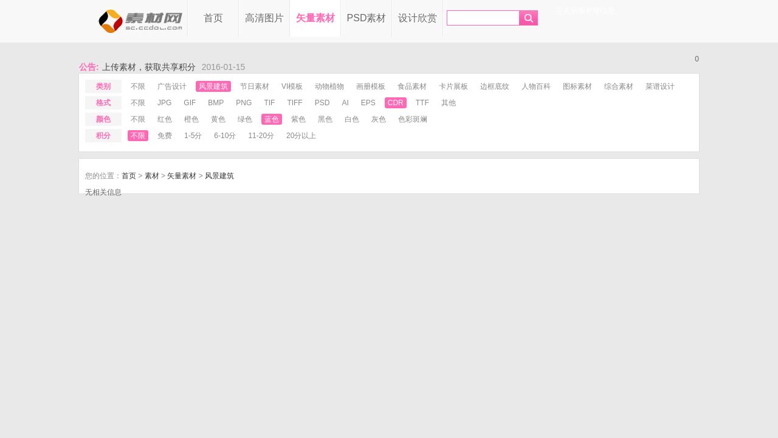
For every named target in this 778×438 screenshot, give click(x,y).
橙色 (191, 119)
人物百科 (536, 86)
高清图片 (264, 18)
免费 (164, 135)
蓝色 (271, 119)
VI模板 (292, 86)
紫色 (298, 119)
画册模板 (370, 86)
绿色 (245, 119)
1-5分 (193, 135)
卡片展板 (453, 86)
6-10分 (225, 135)
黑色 (325, 119)
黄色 (218, 119)
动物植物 (329, 86)
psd (322, 103)
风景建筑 (213, 86)
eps (368, 103)
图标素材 (577, 86)
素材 (152, 176)
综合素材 (618, 86)
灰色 (378, 119)
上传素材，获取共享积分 (149, 67)
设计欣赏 (417, 18)
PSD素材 (367, 18)
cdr (396, 103)
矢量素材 (315, 18)
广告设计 (172, 86)
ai (345, 103)
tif (269, 103)
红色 (164, 119)
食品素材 (412, 86)
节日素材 (254, 86)
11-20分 (261, 135)
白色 (352, 119)
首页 (213, 18)
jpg (164, 103)
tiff (294, 103)
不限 (138, 86)
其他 (448, 103)
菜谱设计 (660, 86)
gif (190, 103)
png (244, 103)
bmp (216, 103)
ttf (422, 103)
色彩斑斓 (412, 119)
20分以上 (301, 135)
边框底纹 (494, 86)
